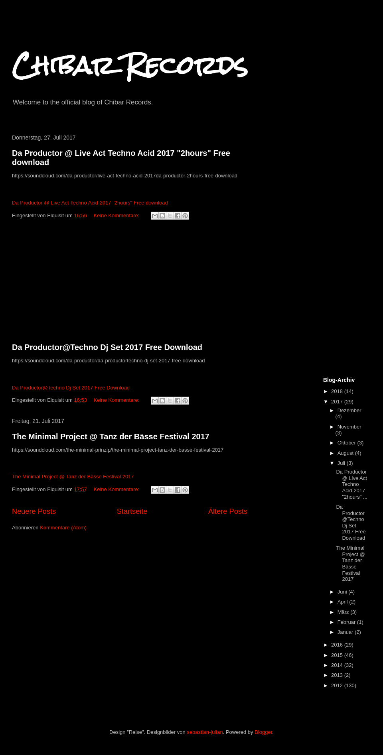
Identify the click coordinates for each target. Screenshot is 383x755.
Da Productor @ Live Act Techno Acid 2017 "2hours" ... (351, 484)
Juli (342, 463)
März (344, 612)
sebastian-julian (205, 732)
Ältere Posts (227, 511)
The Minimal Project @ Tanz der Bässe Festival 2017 (110, 436)
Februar (347, 622)
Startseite (132, 511)
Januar (346, 632)
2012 (337, 685)
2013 (337, 675)
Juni (343, 592)
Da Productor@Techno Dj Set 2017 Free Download (107, 347)
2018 (337, 391)
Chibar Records (130, 65)
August (346, 453)
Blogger (263, 732)
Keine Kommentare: (117, 215)
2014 (337, 665)
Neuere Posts (34, 511)
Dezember (349, 410)
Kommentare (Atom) (63, 528)
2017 (337, 402)
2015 (337, 655)
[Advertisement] (130, 282)
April (343, 602)
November (349, 427)
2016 (337, 645)
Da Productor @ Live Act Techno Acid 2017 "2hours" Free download (90, 203)
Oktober (347, 443)
